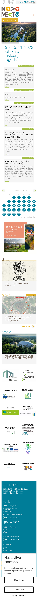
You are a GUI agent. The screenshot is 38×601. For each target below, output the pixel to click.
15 (14, 206)
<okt (3, 190)
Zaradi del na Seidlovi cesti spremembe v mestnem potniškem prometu (18, 319)
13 (4, 206)
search (4, 2)
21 (9, 210)
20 (4, 210)
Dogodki (6, 42)
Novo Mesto (15, 12)
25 (29, 210)
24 (24, 210)
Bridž (8, 94)
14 (9, 206)
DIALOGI (9, 69)
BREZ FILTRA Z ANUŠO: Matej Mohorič (17, 162)
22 (14, 210)
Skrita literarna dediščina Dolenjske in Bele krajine (19, 134)
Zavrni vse (19, 589)
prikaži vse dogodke (28, 217)
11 (29, 201)
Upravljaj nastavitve (19, 596)
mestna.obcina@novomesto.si (15, 514)
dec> (34, 190)
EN (13, 2)
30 (19, 214)
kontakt (9, 2)
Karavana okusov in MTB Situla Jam (16, 284)
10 (24, 201)
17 (24, 206)
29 (14, 214)
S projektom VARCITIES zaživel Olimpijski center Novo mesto (19, 357)
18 (29, 206)
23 (19, 210)
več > (7, 87)
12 (34, 201)
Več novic (26, 326)
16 (19, 206)
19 (34, 206)
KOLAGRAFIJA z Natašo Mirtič (18, 108)
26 (34, 210)
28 (9, 214)
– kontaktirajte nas (26, 2)
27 (4, 214)
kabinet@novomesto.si (13, 536)
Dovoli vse (19, 580)
